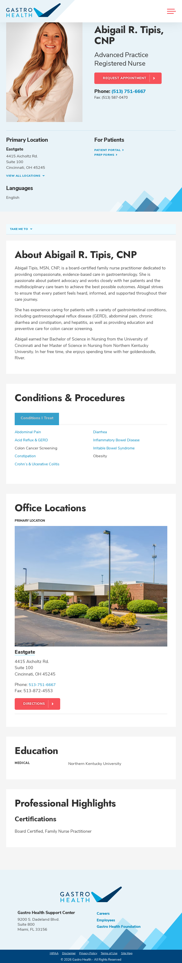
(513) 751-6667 (130, 91)
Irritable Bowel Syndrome (115, 447)
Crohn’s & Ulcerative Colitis (39, 463)
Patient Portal (108, 150)
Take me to (20, 230)
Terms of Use (111, 952)
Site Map (129, 952)
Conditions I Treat (38, 417)
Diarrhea (101, 431)
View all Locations (25, 176)
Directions (34, 703)
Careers (104, 912)
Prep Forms (105, 155)
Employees (107, 919)
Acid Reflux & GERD (32, 439)
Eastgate (25, 651)
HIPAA (51, 952)
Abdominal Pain (29, 431)
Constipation (26, 455)
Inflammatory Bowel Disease (118, 439)
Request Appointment (124, 78)
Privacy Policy (88, 952)
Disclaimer (67, 952)
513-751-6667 (43, 684)
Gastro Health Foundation (121, 926)
